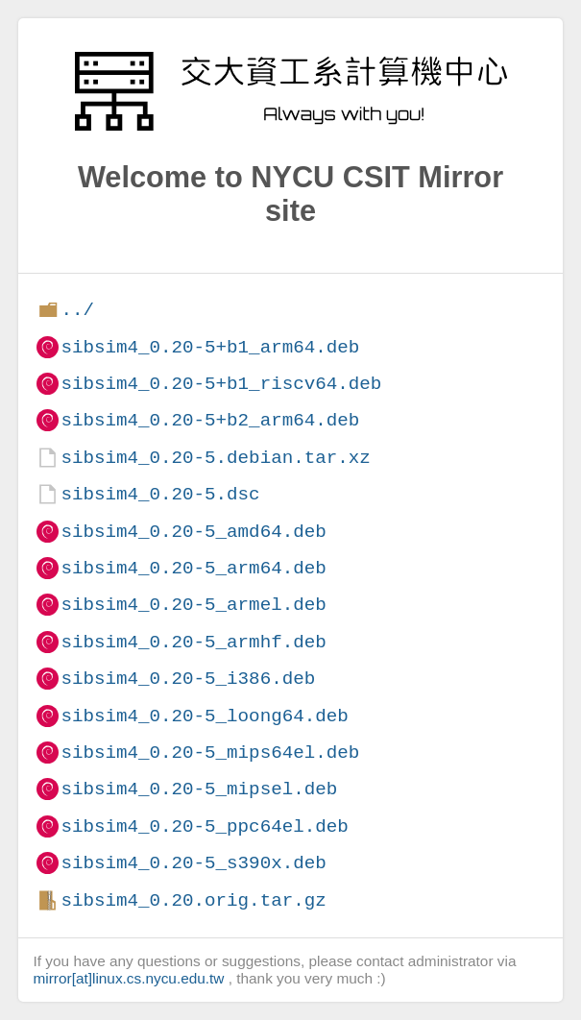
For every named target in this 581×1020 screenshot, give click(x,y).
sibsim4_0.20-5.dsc (160, 494)
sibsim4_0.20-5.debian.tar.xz (215, 458)
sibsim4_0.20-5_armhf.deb (193, 642)
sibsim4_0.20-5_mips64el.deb (210, 752)
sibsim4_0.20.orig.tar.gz (193, 900)
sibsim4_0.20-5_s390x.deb (193, 863)
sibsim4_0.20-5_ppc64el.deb (204, 826)
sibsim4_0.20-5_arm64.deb (193, 568)
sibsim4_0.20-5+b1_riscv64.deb (221, 384)
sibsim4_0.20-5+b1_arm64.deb (210, 347)
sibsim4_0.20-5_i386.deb (188, 679)
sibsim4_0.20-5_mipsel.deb (199, 789)
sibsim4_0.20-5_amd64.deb (193, 532)
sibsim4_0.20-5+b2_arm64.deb (210, 420)
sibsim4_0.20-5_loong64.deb (204, 716)
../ (77, 310)
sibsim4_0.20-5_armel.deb (193, 605)
